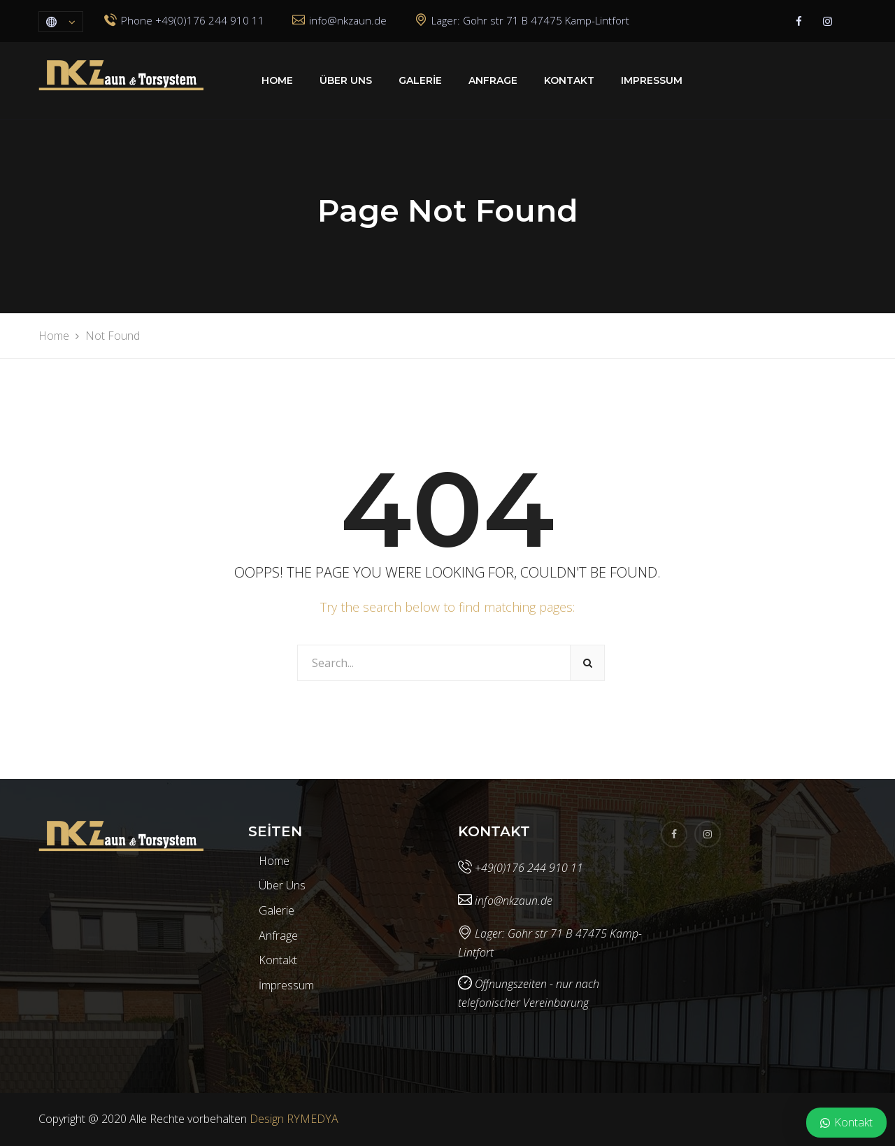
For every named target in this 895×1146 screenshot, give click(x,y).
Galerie (420, 80)
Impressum (651, 80)
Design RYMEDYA (294, 1118)
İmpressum (286, 985)
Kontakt (569, 80)
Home (277, 80)
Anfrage (492, 80)
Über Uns (346, 80)
